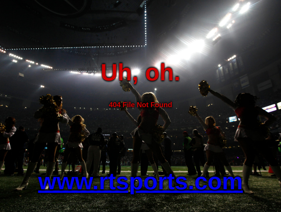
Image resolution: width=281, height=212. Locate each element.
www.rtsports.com (140, 181)
